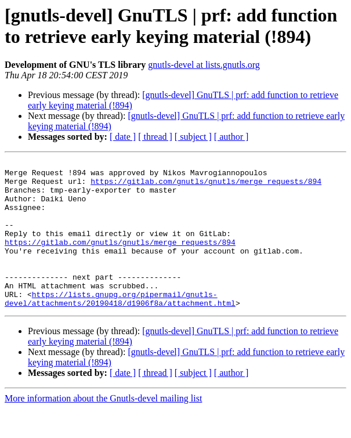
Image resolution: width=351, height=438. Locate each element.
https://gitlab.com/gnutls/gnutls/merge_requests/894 (206, 186)
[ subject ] (193, 137)
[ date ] (123, 137)
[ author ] (231, 137)
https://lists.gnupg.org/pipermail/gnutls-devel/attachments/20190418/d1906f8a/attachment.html (120, 327)
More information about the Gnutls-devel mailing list (103, 428)
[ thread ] (155, 137)
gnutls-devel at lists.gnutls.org (204, 65)
